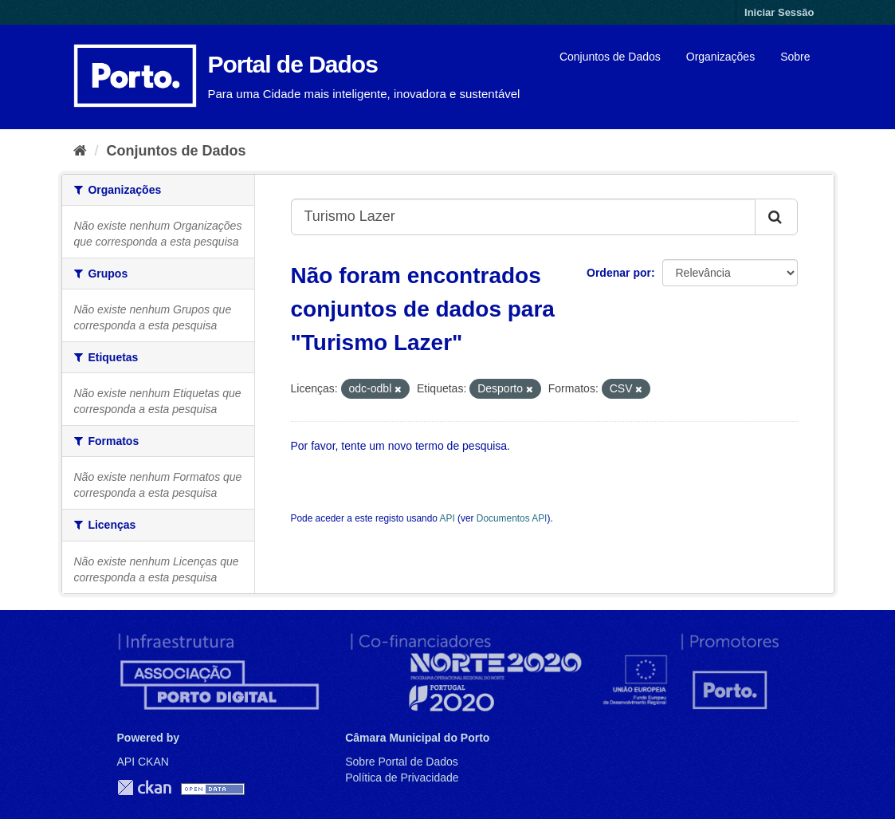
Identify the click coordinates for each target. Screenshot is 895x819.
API (447, 518)
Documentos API (512, 518)
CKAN (144, 787)
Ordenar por (619, 272)
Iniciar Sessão (779, 12)
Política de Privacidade (401, 777)
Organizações (720, 56)
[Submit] (776, 217)
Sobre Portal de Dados (401, 761)
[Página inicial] (80, 151)
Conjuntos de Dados (610, 56)
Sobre (795, 56)
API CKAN (143, 761)
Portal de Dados (293, 64)
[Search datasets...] (523, 217)
